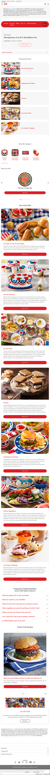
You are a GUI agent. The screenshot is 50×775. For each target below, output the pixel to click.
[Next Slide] (48, 182)
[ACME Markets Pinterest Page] (22, 763)
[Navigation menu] (2, 4)
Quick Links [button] (25, 748)
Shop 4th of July (25, 44)
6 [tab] (27, 199)
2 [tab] (22, 199)
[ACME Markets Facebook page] (15, 763)
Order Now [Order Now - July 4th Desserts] (29, 308)
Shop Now (26, 721)
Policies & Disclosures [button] (25, 754)
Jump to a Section (25, 52)
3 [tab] (23, 199)
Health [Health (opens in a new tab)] (8, 1)
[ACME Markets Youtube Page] (30, 763)
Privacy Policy (36, 772)
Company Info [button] (25, 751)
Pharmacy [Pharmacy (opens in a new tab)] (13, 1)
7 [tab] (29, 199)
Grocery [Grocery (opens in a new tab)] (3, 1)
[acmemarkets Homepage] (5, 4)
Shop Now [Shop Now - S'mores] (29, 416)
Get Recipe (30, 686)
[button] (45, 4)
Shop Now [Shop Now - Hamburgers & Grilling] (29, 471)
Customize (26, 772)
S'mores (24, 98)
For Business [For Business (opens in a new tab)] (19, 1)
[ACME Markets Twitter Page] (19, 763)
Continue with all (46, 773)
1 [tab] (20, 199)
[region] (25, 772)
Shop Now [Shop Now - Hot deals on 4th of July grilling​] (29, 254)
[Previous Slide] (2, 182)
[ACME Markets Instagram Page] (26, 763)
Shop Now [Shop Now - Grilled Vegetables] (29, 525)
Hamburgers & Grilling (28, 83)
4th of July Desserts (28, 68)
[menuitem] (6, 24)
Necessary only (39, 773)
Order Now (30, 193)
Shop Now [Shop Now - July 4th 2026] (29, 362)
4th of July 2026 (26, 113)
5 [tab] (26, 199)
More (44, 24)
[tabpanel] (25, 183)
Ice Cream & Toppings (28, 128)
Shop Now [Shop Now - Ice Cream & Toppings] (29, 579)
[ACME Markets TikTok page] (34, 763)
